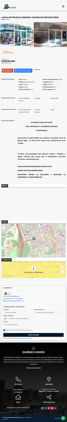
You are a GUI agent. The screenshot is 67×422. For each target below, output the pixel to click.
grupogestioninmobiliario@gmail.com (14, 300)
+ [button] (3, 226)
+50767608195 (8, 298)
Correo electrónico (39, 309)
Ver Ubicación (28, 272)
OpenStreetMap (61, 256)
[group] (16, 34)
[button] (24, 45)
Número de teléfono (8, 315)
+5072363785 (19, 298)
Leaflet (52, 256)
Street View (8, 52)
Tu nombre (6, 309)
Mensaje (5, 321)
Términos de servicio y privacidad (24, 338)
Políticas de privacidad (33, 368)
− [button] (3, 228)
